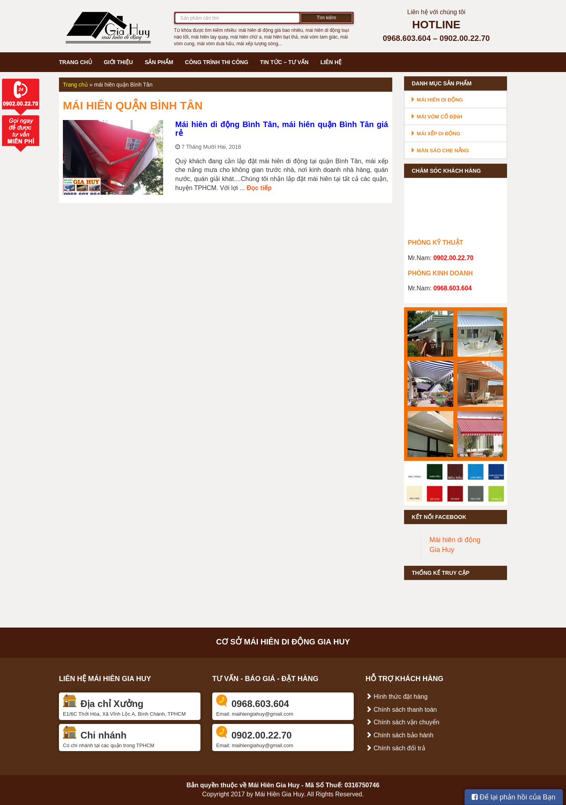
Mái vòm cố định (436, 117)
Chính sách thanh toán (401, 709)
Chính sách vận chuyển (402, 722)
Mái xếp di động (435, 134)
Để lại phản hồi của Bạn (513, 797)
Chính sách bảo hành (400, 735)
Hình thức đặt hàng (397, 696)
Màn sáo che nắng (439, 150)
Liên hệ (331, 62)
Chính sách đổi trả (395, 748)
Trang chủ (75, 62)
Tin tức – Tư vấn (284, 62)
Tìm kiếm (326, 17)
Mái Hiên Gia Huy (274, 785)
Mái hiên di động (436, 100)
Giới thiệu (118, 62)
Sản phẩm (159, 62)
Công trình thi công (216, 62)
